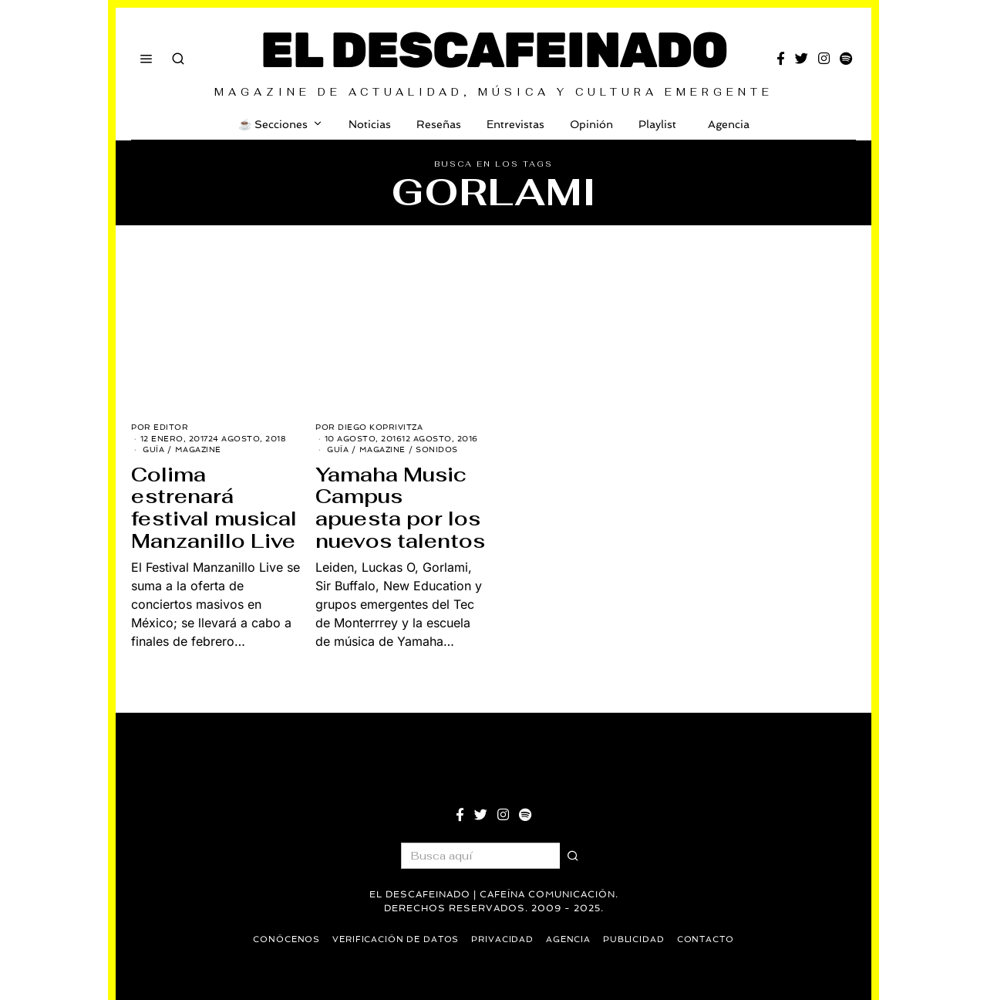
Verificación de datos (394, 939)
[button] (573, 856)
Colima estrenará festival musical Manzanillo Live (214, 507)
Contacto (708, 939)
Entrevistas (515, 124)
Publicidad (636, 939)
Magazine (198, 449)
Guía (153, 449)
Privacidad (502, 939)
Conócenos (284, 939)
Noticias (370, 124)
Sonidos (437, 449)
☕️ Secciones (273, 124)
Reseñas (438, 124)
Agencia (726, 124)
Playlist (657, 124)
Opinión (591, 124)
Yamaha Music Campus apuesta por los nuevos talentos (400, 507)
